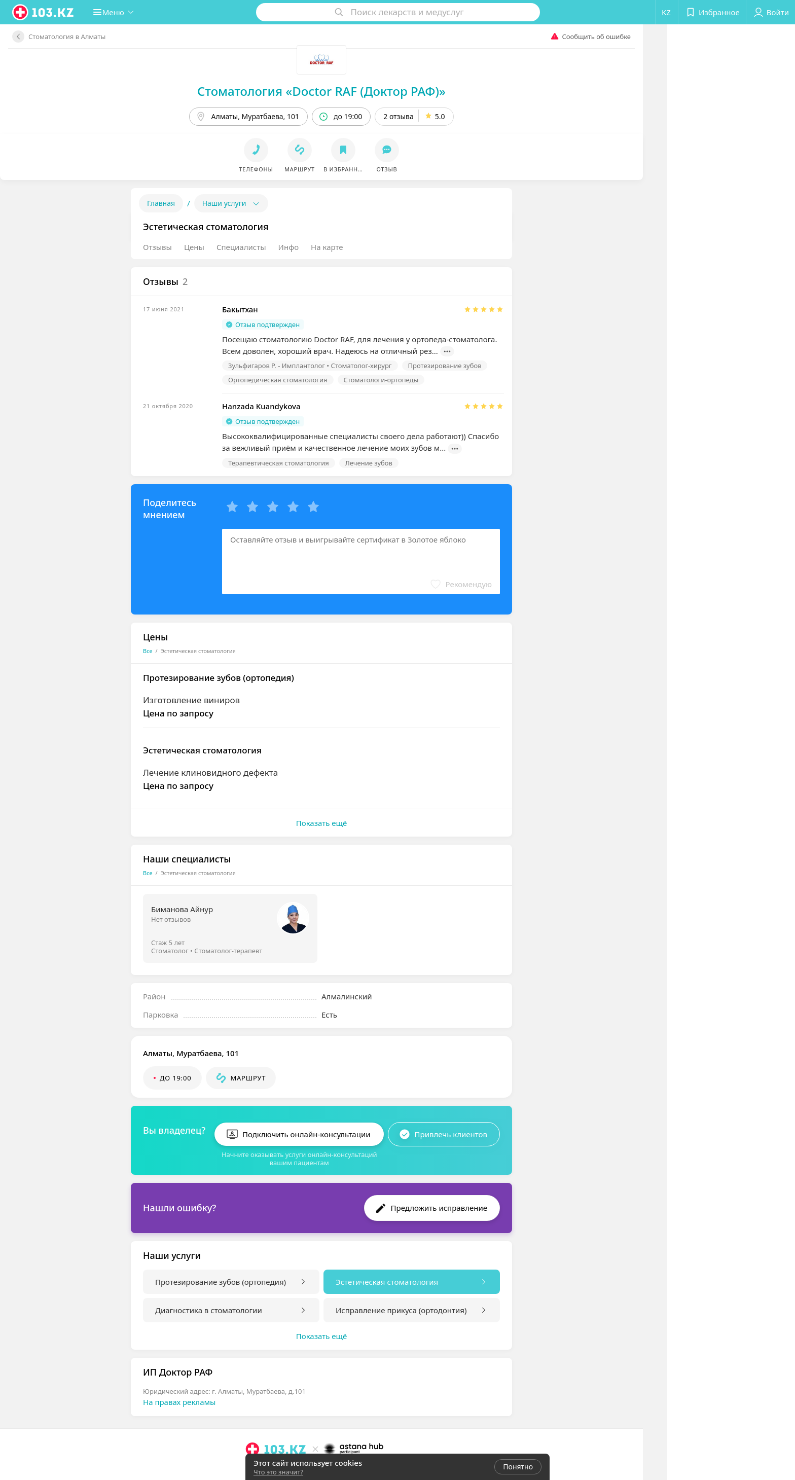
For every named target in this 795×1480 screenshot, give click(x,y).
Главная (161, 203)
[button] (119, 12)
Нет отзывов (171, 919)
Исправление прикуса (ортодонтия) (401, 1306)
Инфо (288, 247)
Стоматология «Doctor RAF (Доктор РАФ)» (321, 91)
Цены (194, 247)
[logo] (43, 12)
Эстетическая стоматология (387, 1278)
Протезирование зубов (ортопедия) (220, 1278)
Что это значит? (278, 1471)
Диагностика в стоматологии (208, 1306)
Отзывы (157, 247)
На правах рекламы (179, 1398)
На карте (327, 247)
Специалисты (241, 247)
